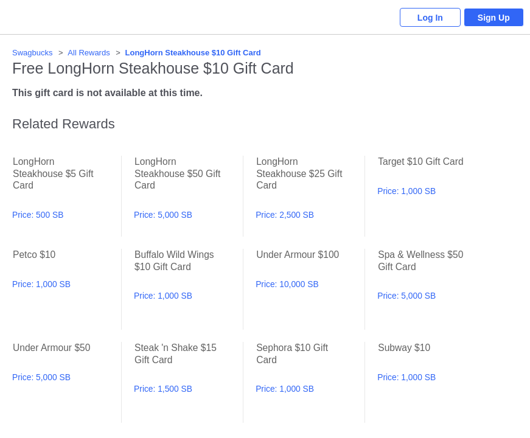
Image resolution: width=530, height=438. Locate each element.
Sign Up (494, 18)
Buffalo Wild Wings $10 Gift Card (188, 289)
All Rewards (89, 52)
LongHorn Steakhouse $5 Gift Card (66, 196)
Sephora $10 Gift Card (310, 382)
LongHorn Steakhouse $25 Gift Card (310, 196)
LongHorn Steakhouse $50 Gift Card (188, 196)
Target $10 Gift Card (431, 196)
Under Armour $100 (310, 289)
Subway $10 (431, 382)
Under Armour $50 (66, 382)
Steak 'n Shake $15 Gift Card (188, 382)
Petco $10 (66, 289)
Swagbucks (32, 52)
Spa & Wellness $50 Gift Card (431, 289)
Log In (429, 18)
